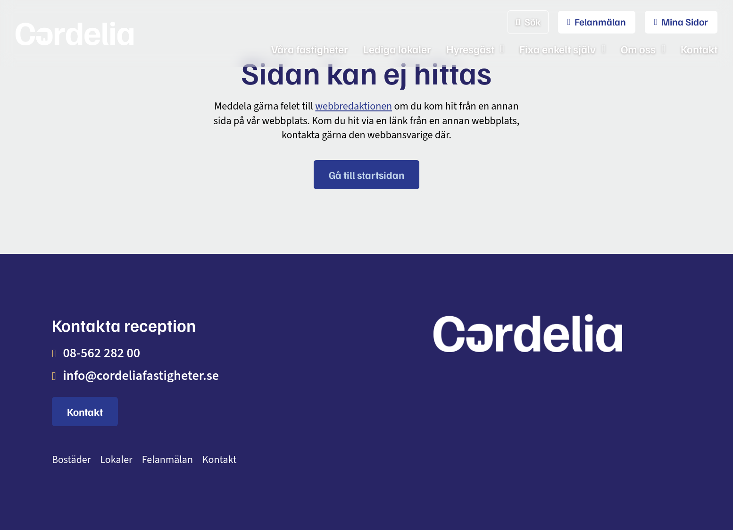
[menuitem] (592, 22)
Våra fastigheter (309, 49)
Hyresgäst (470, 49)
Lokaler (116, 460)
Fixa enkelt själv (557, 49)
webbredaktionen (353, 106)
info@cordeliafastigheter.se (141, 375)
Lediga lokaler (397, 49)
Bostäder (71, 460)
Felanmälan (167, 460)
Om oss (638, 49)
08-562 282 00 (101, 353)
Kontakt (699, 49)
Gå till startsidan (366, 174)
